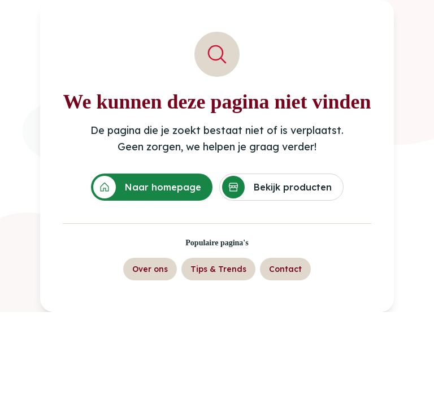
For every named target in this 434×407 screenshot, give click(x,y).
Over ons (150, 269)
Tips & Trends (218, 269)
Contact (285, 269)
